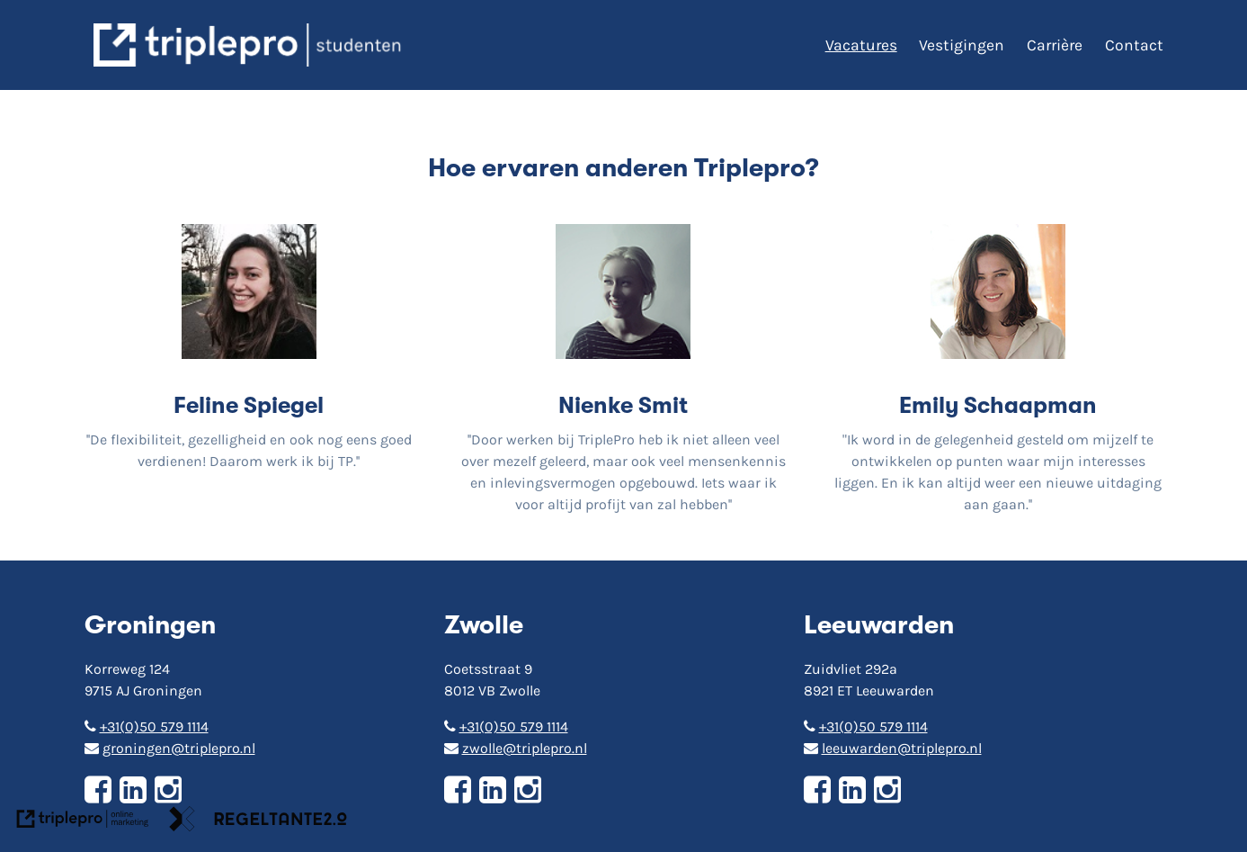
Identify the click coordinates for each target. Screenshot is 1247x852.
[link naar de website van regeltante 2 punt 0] (258, 822)
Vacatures (861, 45)
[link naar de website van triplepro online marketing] (82, 822)
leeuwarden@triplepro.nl (893, 748)
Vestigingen (961, 45)
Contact (1134, 45)
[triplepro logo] (250, 45)
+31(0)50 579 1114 (147, 726)
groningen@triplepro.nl (170, 748)
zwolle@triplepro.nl (515, 748)
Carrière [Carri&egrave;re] (1054, 45)
